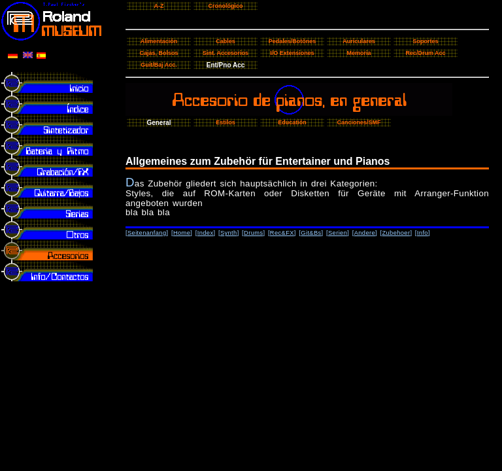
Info (422, 233)
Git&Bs (311, 233)
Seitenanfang (147, 233)
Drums (253, 233)
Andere (364, 233)
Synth (228, 233)
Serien (337, 233)
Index (205, 233)
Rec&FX (282, 233)
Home (181, 233)
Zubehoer (396, 233)
